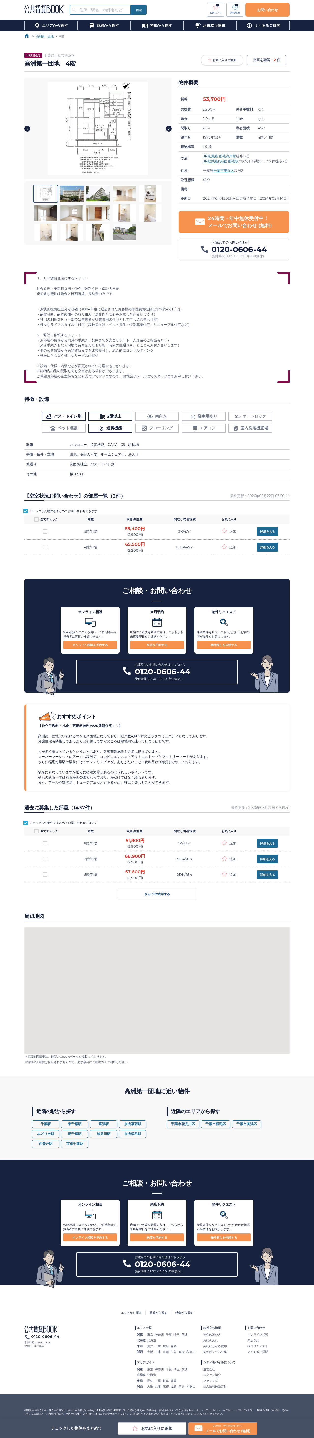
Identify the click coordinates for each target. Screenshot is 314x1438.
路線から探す (158, 1313)
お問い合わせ (267, 10)
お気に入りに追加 (222, 60)
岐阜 (166, 1346)
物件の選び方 (212, 1334)
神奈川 (159, 1334)
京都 (166, 1352)
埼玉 (177, 1334)
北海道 (151, 1340)
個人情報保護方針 (215, 1386)
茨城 (184, 1334)
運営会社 (209, 1369)
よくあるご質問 (257, 1352)
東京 (150, 1334)
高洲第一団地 (45, 36)
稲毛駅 (233, 161)
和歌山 (190, 1352)
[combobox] (103, 10)
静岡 (174, 1346)
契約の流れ (210, 1340)
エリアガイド (146, 1362)
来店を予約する (157, 645)
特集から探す (184, 1313)
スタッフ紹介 (212, 1375)
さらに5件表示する (157, 894)
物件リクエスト (257, 1346)
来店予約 (253, 1340)
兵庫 (158, 1352)
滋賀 (174, 1352)
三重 (158, 1346)
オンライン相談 (257, 1334)
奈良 (182, 1352)
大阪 (150, 1352)
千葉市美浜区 (224, 170)
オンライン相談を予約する (90, 645)
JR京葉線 (210, 156)
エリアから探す (131, 1313)
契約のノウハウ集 (215, 1352)
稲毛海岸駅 (227, 156)
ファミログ (210, 1381)
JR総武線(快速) (215, 161)
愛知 (150, 1346)
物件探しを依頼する (224, 645)
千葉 (169, 1334)
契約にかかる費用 (215, 1346)
